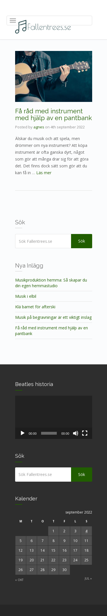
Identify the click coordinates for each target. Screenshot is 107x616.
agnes (38, 127)
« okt (19, 580)
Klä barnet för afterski (35, 306)
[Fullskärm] (85, 433)
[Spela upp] (22, 433)
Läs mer (43, 172)
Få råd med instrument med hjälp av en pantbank (53, 114)
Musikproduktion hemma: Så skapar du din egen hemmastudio (51, 282)
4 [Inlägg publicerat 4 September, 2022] (86, 531)
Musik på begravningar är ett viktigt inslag (53, 317)
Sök (81, 241)
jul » (88, 578)
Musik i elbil (25, 296)
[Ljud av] (75, 433)
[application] (53, 417)
